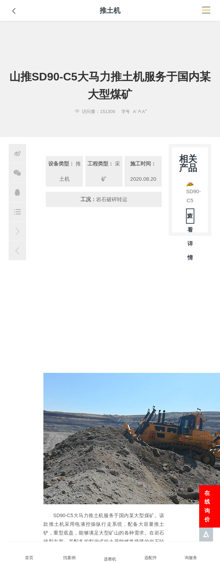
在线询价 (207, 506)
